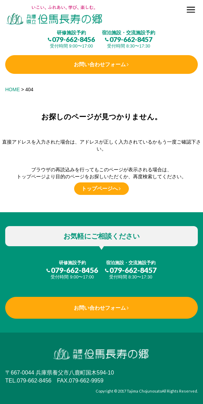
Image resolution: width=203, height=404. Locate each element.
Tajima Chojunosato (144, 391)
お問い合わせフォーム (100, 64)
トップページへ (99, 188)
